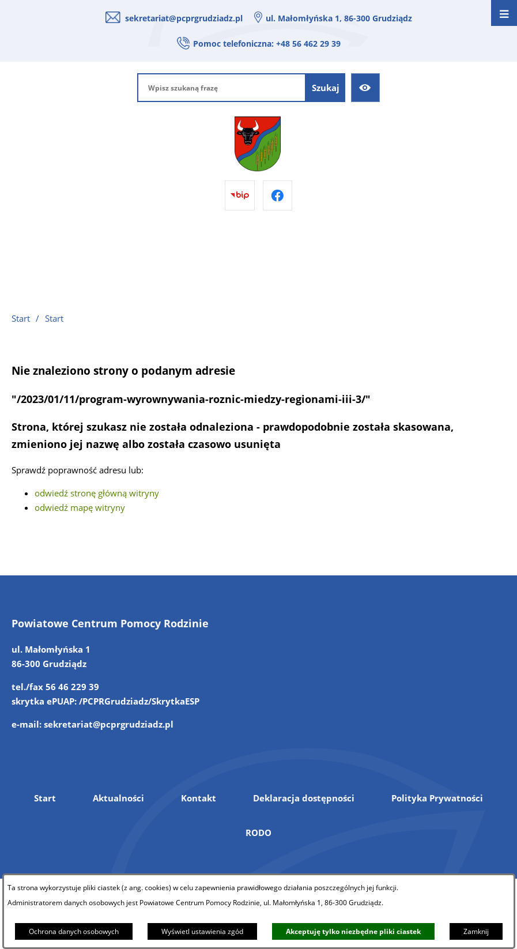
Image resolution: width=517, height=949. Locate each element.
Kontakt (198, 798)
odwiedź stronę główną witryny (97, 493)
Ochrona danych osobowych (74, 931)
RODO (258, 832)
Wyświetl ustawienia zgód (202, 931)
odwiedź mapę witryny (80, 507)
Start (45, 798)
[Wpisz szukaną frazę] (221, 87)
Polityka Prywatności (437, 798)
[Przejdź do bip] (239, 195)
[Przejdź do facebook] (277, 195)
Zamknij (476, 931)
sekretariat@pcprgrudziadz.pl (184, 18)
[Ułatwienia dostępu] (365, 87)
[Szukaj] (325, 87)
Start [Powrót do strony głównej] (21, 318)
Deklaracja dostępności (303, 798)
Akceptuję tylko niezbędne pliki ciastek (353, 931)
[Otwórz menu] (504, 13)
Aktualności (118, 798)
